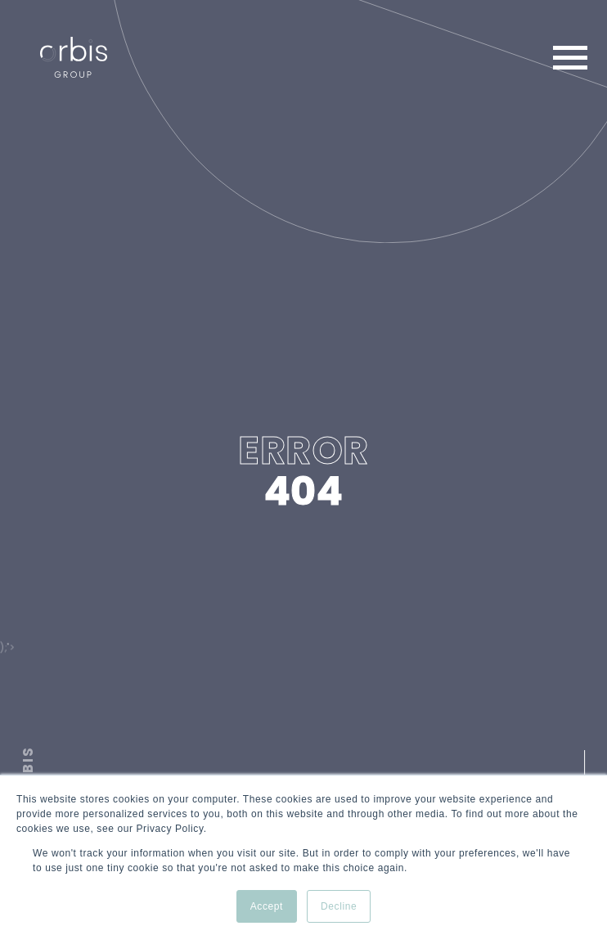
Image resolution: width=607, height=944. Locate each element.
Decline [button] (339, 906)
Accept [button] (266, 906)
